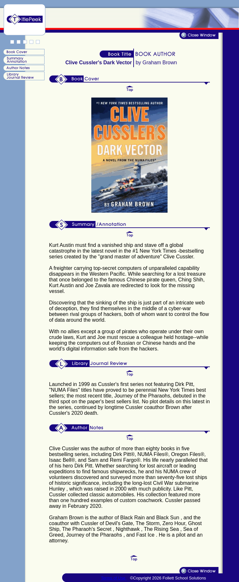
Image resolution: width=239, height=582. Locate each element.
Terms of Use (114, 578)
